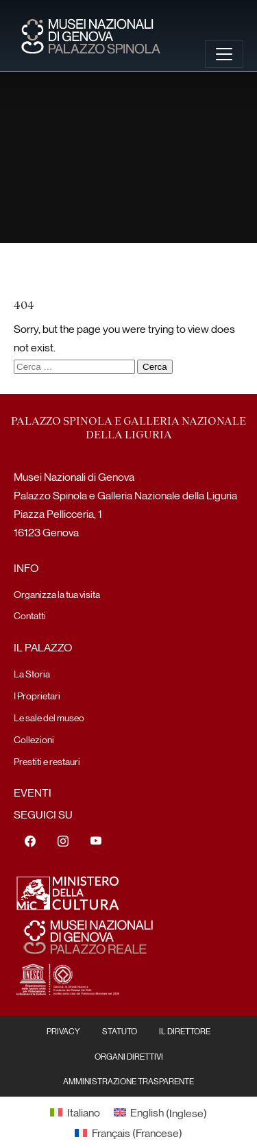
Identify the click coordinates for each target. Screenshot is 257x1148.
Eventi (32, 792)
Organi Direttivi (129, 1056)
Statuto (119, 1030)
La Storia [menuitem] (32, 673)
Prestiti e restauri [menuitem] (47, 761)
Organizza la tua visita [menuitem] (57, 594)
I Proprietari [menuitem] (37, 695)
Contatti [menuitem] (30, 615)
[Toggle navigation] (224, 54)
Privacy (63, 1030)
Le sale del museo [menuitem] (49, 717)
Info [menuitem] (26, 567)
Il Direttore (184, 1030)
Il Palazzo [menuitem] (43, 647)
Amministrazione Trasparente (128, 1080)
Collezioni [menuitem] (34, 739)
